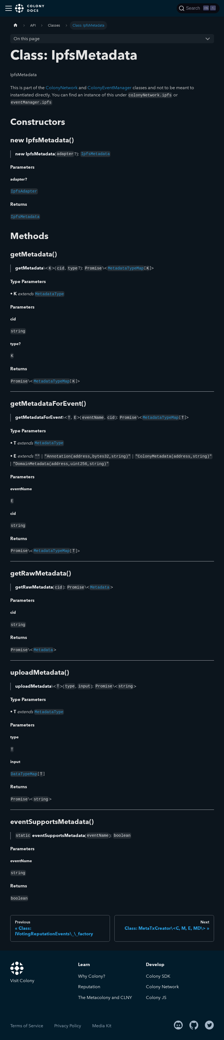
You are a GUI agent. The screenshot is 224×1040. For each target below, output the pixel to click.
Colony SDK (158, 976)
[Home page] (15, 25)
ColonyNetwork (62, 87)
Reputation (89, 986)
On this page (27, 38)
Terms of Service (26, 1025)
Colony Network (162, 986)
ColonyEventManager (109, 87)
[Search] (198, 8)
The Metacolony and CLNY (105, 997)
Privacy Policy (67, 1025)
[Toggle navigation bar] (8, 8)
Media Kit (101, 1025)
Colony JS (156, 997)
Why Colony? (91, 976)
